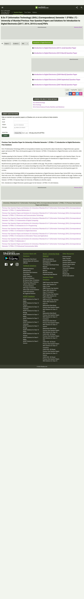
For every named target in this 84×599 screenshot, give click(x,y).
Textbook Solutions (29, 266)
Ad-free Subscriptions (68, 275)
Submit (5, 135)
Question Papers (67, 260)
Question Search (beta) (69, 264)
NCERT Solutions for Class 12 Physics (31, 304)
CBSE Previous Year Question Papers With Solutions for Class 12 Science (50, 296)
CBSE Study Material (48, 259)
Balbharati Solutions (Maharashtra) (28, 269)
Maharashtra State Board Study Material (49, 262)
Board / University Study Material (51, 255)
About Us (65, 272)
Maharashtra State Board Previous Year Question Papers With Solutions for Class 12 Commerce (51, 316)
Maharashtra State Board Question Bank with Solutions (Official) (31, 261)
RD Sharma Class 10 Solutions (31, 280)
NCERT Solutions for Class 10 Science (31, 334)
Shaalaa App (66, 274)
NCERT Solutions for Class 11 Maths (31, 315)
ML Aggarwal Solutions (29, 293)
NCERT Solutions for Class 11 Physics (31, 319)
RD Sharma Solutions (28, 278)
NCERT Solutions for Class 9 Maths (30, 338)
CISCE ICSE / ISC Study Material (49, 269)
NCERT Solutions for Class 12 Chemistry (31, 307)
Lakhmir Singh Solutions (29, 284)
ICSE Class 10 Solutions (29, 287)
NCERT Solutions (27, 276)
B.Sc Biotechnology (39, 102)
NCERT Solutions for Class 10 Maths (31, 330)
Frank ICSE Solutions (28, 291)
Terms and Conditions (68, 268)
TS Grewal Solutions (28, 286)
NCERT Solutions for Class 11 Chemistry (31, 323)
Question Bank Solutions (69, 262)
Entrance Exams (67, 256)
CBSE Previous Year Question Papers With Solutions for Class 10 (50, 301)
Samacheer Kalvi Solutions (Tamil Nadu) (30, 273)
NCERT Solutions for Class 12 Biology (31, 311)
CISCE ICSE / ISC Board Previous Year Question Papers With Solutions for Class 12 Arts (51, 337)
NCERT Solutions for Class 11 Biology (31, 327)
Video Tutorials (67, 258)
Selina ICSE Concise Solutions (31, 289)
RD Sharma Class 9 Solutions (31, 282)
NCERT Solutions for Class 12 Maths (31, 300)
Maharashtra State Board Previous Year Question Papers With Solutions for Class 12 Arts (51, 308)
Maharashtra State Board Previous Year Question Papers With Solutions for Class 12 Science (51, 323)
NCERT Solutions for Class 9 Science (30, 342)
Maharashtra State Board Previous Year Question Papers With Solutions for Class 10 (51, 330)
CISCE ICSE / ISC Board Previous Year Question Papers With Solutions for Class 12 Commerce (51, 344)
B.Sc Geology (37, 105)
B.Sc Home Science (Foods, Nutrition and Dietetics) (48, 107)
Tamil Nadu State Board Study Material (51, 265)
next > (80, 90)
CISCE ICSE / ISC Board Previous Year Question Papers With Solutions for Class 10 (51, 359)
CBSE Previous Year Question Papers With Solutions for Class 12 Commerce (50, 290)
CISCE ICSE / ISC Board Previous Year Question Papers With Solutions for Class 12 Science (51, 352)
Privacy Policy (66, 266)
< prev (67, 90)
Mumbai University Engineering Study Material (50, 273)
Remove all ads (78, 27)
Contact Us (65, 270)
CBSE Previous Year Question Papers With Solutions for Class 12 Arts (50, 284)
